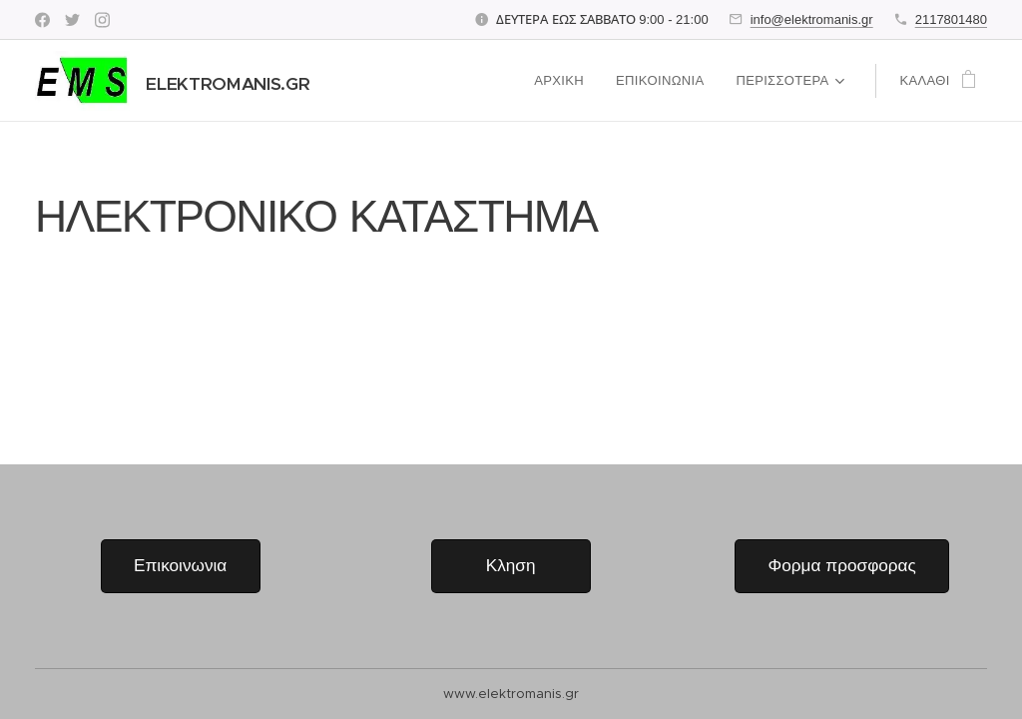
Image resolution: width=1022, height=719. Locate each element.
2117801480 (951, 19)
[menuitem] (565, 81)
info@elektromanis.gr (812, 19)
